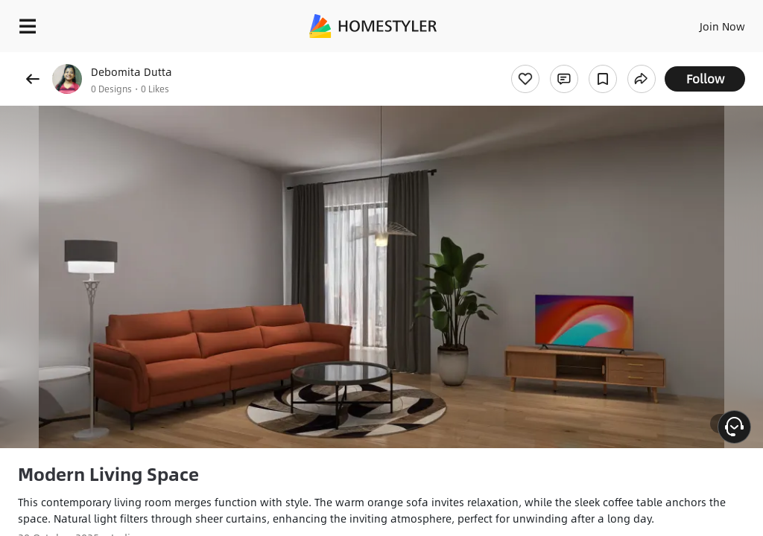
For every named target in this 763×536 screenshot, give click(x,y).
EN (702, 22)
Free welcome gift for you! (572, 59)
